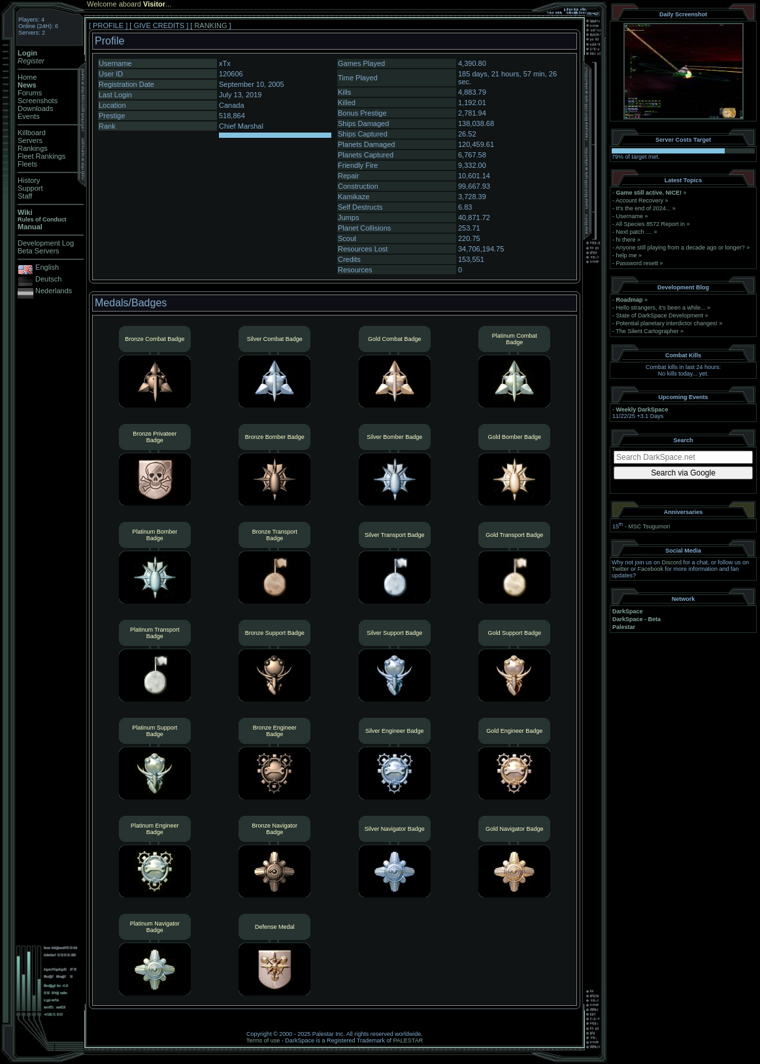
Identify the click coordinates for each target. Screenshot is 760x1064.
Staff (25, 196)
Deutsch (48, 279)
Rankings (33, 148)
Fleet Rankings (41, 156)
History (29, 180)
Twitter (620, 569)
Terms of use (263, 1040)
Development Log (46, 243)
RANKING (210, 25)
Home (27, 77)
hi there (626, 239)
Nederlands (53, 291)
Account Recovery (639, 200)
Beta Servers (38, 251)
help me (626, 255)
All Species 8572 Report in (650, 224)
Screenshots (38, 101)
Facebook (651, 569)
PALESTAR (408, 1040)
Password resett (637, 263)
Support (30, 188)
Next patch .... (634, 232)
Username (630, 216)
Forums (30, 93)
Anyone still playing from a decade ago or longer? (680, 247)
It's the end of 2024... (643, 208)
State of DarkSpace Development (660, 315)
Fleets (27, 164)
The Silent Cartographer (647, 331)
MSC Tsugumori (649, 526)
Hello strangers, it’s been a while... (661, 307)
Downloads (35, 108)
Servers (30, 140)
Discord (672, 562)
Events (29, 116)
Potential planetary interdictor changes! (667, 323)
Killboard (32, 133)
